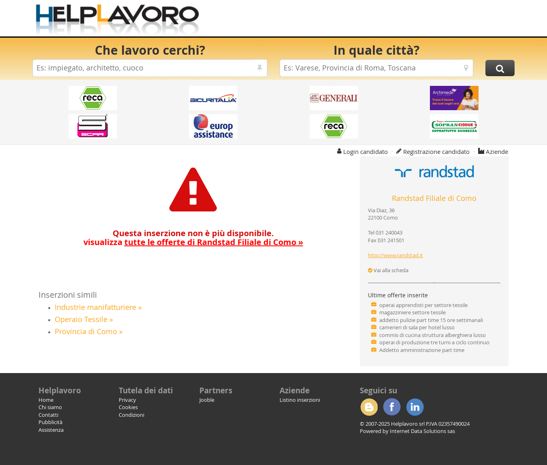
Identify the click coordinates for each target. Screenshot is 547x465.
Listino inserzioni (300, 399)
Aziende (497, 151)
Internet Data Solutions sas (422, 431)
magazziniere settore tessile (412, 312)
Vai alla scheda (388, 270)
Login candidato (365, 151)
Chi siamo (50, 407)
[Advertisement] (366, 20)
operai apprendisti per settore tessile (423, 305)
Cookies (128, 407)
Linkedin (415, 407)
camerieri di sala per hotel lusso (417, 327)
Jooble (206, 399)
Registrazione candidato (436, 151)
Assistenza (51, 429)
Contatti (48, 414)
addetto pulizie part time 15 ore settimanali (431, 320)
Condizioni (131, 414)
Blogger (369, 407)
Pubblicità (50, 422)
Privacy (127, 399)
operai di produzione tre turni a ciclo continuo (434, 342)
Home (45, 399)
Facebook (392, 407)
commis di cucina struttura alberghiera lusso (432, 335)
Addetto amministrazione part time (421, 350)
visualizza (193, 242)
